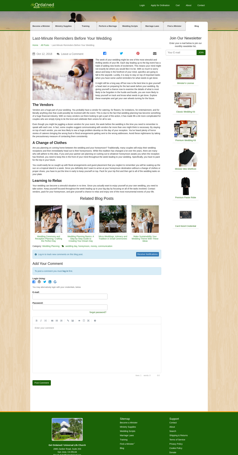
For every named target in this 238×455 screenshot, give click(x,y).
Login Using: (39, 279)
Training (86, 26)
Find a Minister (174, 26)
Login (142, 5)
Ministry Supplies (63, 26)
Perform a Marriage (108, 26)
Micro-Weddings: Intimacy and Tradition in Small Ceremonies (113, 237)
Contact (201, 5)
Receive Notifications (146, 254)
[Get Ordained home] (42, 5)
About (188, 5)
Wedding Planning (50, 246)
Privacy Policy (176, 444)
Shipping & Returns (178, 435)
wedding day (71, 246)
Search (172, 431)
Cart (178, 5)
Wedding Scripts (130, 26)
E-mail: (36, 292)
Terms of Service (177, 439)
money (94, 246)
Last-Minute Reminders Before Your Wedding (72, 38)
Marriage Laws (152, 26)
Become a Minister (41, 26)
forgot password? (97, 312)
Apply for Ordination (160, 5)
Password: (37, 303)
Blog (196, 26)
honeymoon (83, 246)
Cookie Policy (175, 448)
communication (105, 246)
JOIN (201, 52)
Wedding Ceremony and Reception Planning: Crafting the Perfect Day (48, 238)
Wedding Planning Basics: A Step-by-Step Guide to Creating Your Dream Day (80, 238)
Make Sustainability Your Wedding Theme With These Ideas (145, 238)
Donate (172, 452)
